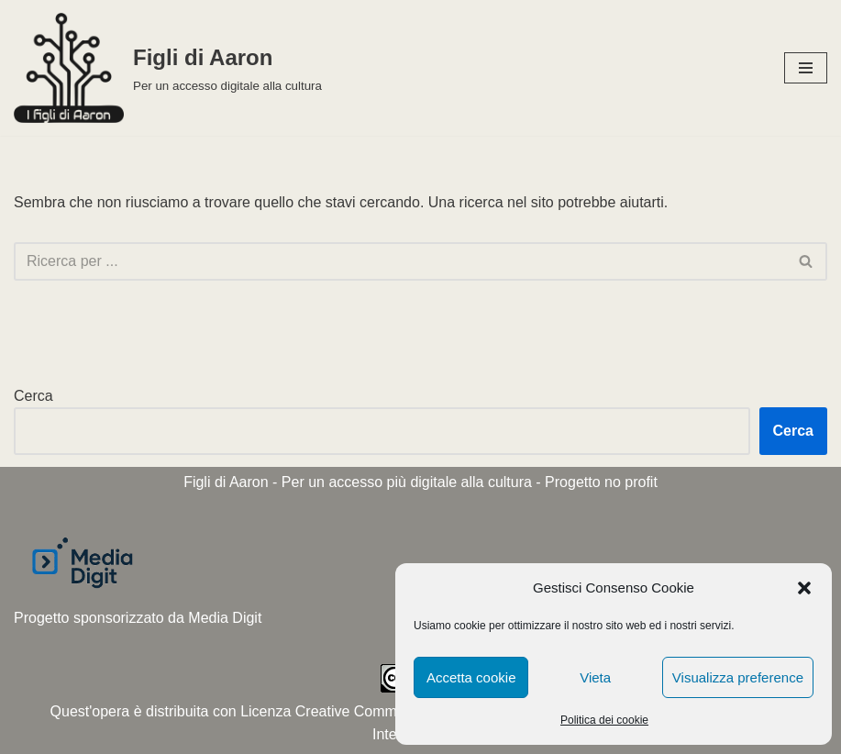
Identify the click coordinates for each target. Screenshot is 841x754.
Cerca (33, 396)
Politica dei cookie (604, 720)
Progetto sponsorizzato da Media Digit (137, 618)
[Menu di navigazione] (805, 67)
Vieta (595, 677)
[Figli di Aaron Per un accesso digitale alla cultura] (168, 68)
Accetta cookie (471, 677)
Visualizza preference (737, 677)
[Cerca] (400, 261)
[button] (804, 588)
